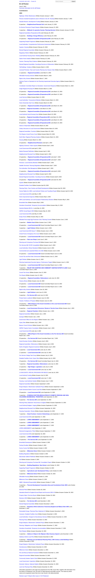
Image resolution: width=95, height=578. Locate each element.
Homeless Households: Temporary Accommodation (32, 205)
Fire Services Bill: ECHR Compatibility (29, 245)
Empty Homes (23, 216)
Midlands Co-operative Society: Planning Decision (41, 30)
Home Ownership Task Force (27, 103)
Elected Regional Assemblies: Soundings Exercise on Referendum (36, 64)
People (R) (33, 1)
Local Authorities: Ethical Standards (28, 248)
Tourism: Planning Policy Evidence (28, 61)
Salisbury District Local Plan (26, 536)
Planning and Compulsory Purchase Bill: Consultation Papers (35, 462)
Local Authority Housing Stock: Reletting (29, 55)
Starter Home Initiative (25, 58)
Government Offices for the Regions (28, 319)
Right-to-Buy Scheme (25, 289)
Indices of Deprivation (25, 125)
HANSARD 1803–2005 (24, 1)
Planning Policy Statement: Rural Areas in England (32, 402)
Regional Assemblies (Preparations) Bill (29, 33)
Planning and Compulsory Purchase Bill (29, 242)
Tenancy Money (23, 281)
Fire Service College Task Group (27, 355)
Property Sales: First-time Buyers (28, 495)
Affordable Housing (24, 476)
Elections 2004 (23, 498)
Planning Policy (23, 519)
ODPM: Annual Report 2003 (26, 211)
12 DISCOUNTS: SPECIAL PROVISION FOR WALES (33, 372)
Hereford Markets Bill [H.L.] (26, 208)
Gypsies (21, 182)
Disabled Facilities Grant (25, 185)
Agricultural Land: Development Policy (38, 471)
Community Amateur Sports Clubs (28, 558)
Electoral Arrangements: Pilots (27, 431)
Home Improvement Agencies (27, 196)
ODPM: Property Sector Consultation (29, 328)
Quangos (21, 316)
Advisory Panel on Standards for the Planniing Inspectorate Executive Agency (39, 81)
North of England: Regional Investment (29, 347)
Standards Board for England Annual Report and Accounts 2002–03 (37, 492)
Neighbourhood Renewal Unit (35, 24)
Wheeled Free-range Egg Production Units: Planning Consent (35, 219)
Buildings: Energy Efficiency (35, 35)
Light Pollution (31, 228)
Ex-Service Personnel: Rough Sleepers (29, 27)
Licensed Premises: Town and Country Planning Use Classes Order (37, 70)
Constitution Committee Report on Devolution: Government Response (37, 85)
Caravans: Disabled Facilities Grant (28, 514)
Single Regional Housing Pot (26, 88)
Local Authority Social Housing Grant (29, 114)
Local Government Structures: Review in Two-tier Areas (43, 308)
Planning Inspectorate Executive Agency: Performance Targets (35, 262)
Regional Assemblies (34, 72)
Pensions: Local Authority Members (28, 162)
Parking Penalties (24, 445)
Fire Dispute (22, 275)
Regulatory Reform (24, 53)
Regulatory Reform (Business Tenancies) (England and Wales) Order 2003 (48, 506)
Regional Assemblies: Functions (27, 131)
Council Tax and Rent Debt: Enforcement (30, 256)
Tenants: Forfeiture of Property (27, 300)
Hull (20, 459)
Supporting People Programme (27, 41)
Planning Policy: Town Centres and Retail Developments (34, 188)
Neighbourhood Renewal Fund (27, 154)
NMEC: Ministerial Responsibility (27, 482)
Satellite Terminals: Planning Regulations (30, 165)
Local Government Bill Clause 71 (28, 231)
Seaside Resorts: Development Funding (29, 21)
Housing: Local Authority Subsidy (28, 381)
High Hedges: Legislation (35, 366)
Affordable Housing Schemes (27, 75)
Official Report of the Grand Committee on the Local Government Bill (47, 303)
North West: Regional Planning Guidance (30, 137)
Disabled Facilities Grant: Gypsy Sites (29, 358)
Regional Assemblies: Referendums (38, 278)
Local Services (23, 97)
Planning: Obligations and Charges (28, 525)
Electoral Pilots (23, 489)
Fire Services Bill (32, 295)
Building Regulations (24, 453)
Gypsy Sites (22, 322)
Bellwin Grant (31, 222)
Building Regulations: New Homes (37, 465)
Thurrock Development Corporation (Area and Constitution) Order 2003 (47, 485)
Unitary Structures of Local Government (29, 128)
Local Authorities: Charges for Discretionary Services (33, 517)
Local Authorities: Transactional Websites (30, 100)
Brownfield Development (25, 442)
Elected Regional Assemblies (27, 50)
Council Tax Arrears (24, 272)
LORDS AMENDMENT (33, 419)
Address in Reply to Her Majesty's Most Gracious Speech (43, 534)
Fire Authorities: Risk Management (28, 168)
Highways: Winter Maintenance (27, 16)
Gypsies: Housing (24, 47)
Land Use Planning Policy (26, 567)
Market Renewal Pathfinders (26, 151)
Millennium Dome (32, 451)
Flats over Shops (32, 239)
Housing (21, 140)
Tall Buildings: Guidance (25, 67)
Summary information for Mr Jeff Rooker (29, 8)
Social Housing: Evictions (26, 341)
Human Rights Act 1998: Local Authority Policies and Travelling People (37, 191)
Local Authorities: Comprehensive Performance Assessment (35, 44)
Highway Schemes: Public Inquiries (28, 145)
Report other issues (33, 576)
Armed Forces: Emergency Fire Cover (29, 233)
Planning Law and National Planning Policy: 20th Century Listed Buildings (48, 539)
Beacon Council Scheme (25, 325)
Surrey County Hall (24, 448)
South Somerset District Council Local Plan (30, 389)
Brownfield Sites (23, 202)
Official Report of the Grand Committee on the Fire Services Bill (46, 333)
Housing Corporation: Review (27, 411)
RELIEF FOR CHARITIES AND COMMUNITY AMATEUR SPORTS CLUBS (47, 268)
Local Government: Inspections (27, 561)
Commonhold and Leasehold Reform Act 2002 (31, 250)
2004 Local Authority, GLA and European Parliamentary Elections (36, 199)
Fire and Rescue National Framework (29, 552)
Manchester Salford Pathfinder (27, 456)
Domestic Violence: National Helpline (29, 564)
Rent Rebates (23, 531)
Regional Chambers (32, 311)
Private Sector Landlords (25, 298)
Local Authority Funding (25, 375)
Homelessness (23, 547)
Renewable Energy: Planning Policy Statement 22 (32, 511)
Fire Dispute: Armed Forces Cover (28, 134)
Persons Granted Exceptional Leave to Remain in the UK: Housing (36, 18)
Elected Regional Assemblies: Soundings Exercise (32, 176)
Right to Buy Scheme (24, 78)
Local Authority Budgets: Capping (28, 405)
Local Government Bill (25, 148)
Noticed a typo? (23, 576)
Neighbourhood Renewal (35, 142)
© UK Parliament (44, 576)
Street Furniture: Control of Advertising (38, 414)
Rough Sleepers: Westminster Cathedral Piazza (31, 386)
